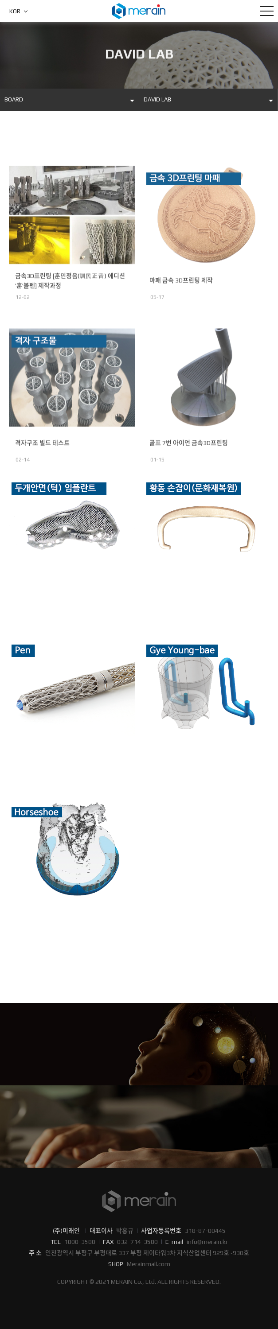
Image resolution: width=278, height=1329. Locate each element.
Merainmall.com (148, 1263)
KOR (14, 11)
